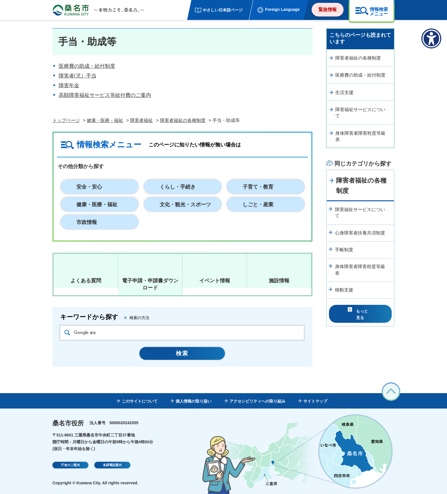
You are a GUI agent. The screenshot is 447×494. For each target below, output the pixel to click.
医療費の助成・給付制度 (87, 66)
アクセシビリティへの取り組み (257, 401)
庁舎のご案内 (70, 466)
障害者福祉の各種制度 (183, 120)
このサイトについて (140, 401)
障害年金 (69, 85)
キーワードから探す (89, 317)
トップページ (66, 120)
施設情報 (279, 280)
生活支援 (344, 92)
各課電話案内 (112, 466)
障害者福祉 (141, 120)
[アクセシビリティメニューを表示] (431, 38)
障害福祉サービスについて (360, 112)
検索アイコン (67, 332)
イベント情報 (214, 280)
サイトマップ (315, 401)
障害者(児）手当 (77, 76)
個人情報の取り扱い (194, 401)
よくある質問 (85, 280)
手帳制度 (344, 249)
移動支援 (344, 289)
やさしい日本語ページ (223, 10)
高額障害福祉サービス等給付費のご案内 (105, 95)
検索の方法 (139, 317)
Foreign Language (282, 9)
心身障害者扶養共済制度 (360, 232)
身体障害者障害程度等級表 (360, 136)
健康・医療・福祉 (105, 120)
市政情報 (86, 222)
